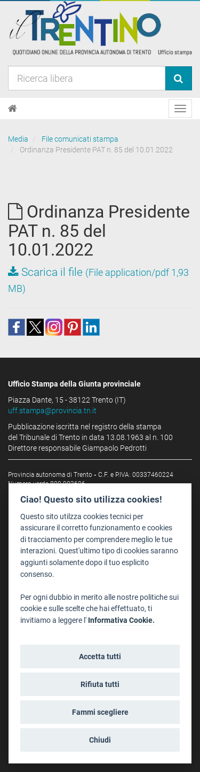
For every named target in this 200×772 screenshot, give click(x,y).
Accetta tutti (100, 656)
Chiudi (100, 740)
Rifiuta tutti (100, 684)
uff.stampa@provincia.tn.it (52, 410)
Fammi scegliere (100, 712)
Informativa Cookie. (121, 620)
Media (18, 139)
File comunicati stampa (80, 139)
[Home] (12, 108)
